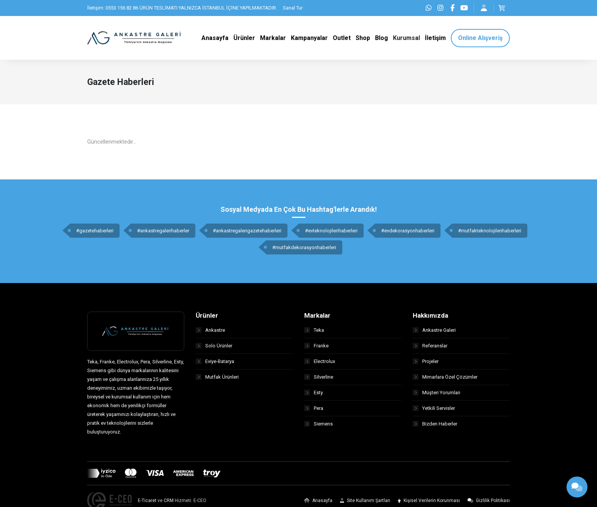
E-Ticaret (147, 500)
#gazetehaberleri (94, 231)
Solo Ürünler (214, 346)
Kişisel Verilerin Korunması (429, 500)
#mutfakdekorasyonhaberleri (304, 247)
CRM (169, 500)
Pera (313, 408)
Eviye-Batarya (215, 361)
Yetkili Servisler (434, 408)
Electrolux (319, 361)
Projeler (426, 361)
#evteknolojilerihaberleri (331, 231)
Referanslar (430, 346)
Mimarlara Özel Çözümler (445, 377)
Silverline (318, 377)
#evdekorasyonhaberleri (407, 231)
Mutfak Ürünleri (217, 377)
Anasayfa (318, 500)
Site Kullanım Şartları (365, 500)
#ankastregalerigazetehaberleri (247, 231)
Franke (316, 346)
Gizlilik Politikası (489, 500)
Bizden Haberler (435, 424)
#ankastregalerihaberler (163, 231)
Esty (313, 392)
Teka (314, 330)
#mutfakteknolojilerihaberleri (489, 231)
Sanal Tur (293, 8)
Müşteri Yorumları (436, 392)
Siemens (318, 424)
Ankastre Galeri (434, 330)
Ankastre (210, 330)
